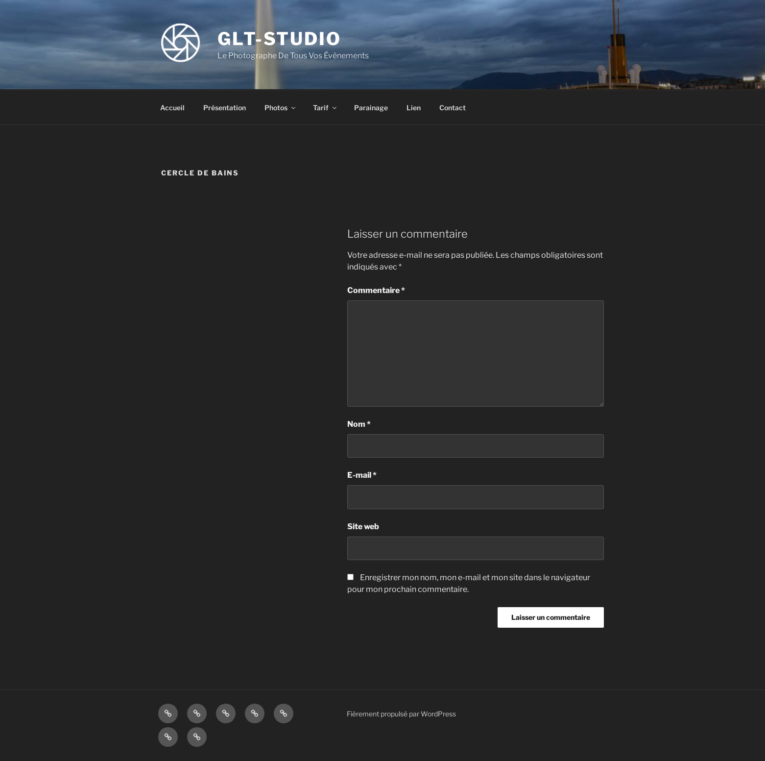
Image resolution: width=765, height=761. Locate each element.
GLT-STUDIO (279, 38)
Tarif (325, 107)
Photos (280, 107)
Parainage (371, 107)
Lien (413, 107)
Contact (452, 107)
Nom (359, 424)
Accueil (172, 107)
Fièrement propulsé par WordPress (401, 714)
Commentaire (376, 290)
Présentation (224, 107)
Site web (363, 526)
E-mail (362, 475)
